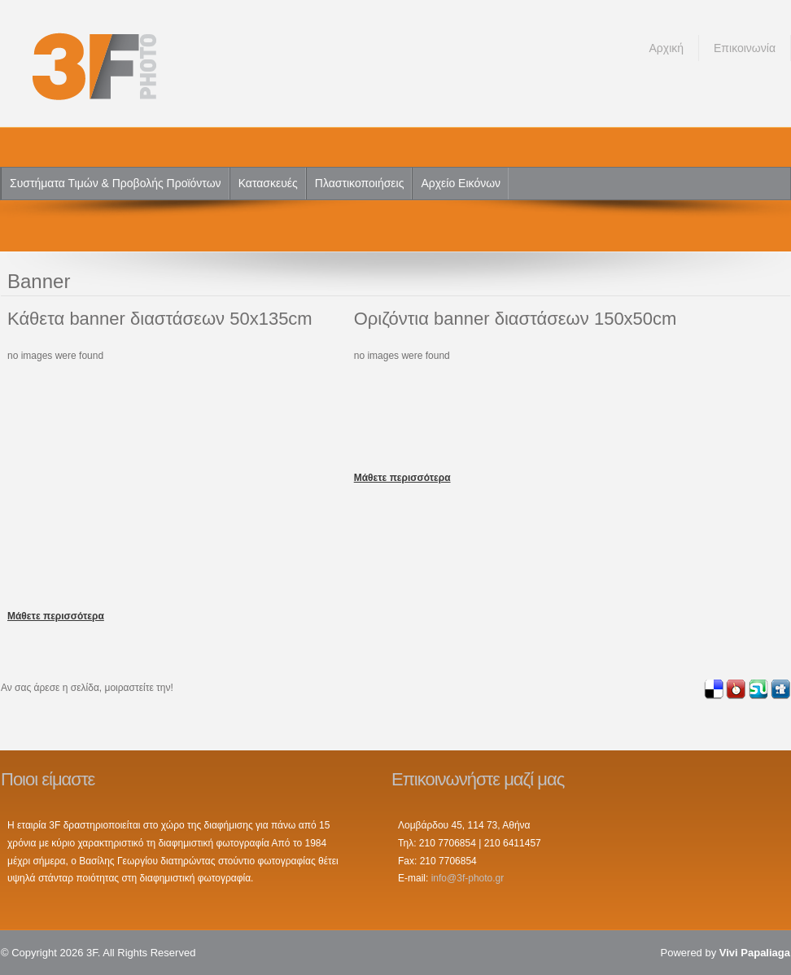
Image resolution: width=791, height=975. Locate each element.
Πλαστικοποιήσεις (359, 183)
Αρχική (666, 48)
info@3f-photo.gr (468, 878)
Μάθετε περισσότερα (55, 616)
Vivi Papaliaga (754, 953)
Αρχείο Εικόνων (460, 183)
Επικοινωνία (745, 48)
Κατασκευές (268, 183)
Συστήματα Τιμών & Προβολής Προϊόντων (115, 183)
